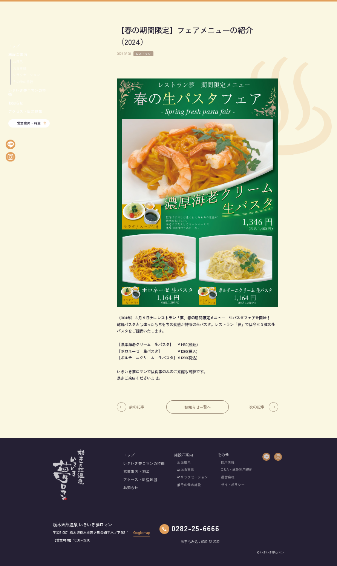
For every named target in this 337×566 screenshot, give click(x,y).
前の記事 (136, 408)
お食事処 (19, 69)
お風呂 (18, 62)
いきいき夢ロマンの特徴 (27, 92)
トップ (14, 46)
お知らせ (15, 103)
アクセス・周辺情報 (25, 111)
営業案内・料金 (29, 123)
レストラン (143, 54)
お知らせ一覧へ (197, 408)
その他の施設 (23, 82)
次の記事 (256, 408)
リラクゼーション (26, 75)
